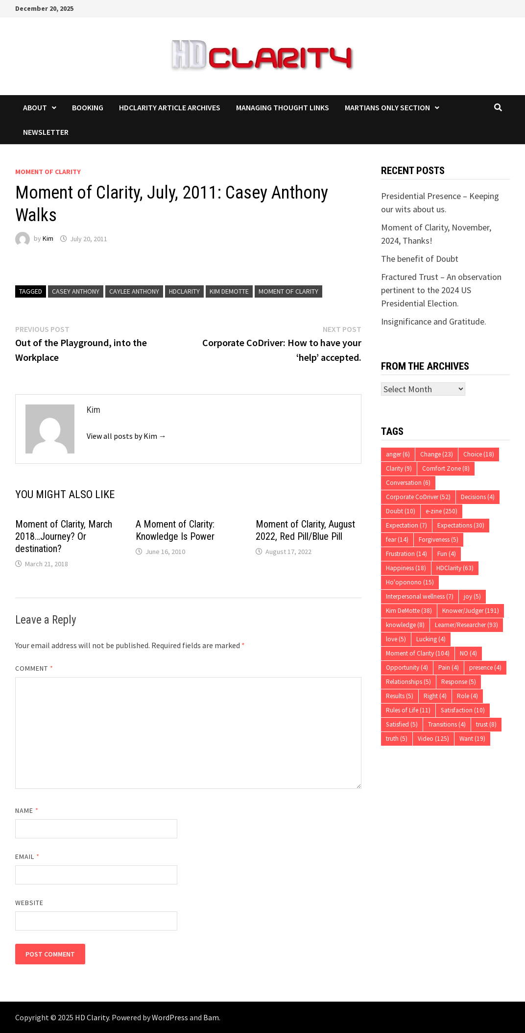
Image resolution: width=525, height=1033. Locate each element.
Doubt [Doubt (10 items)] (400, 511)
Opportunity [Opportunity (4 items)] (407, 667)
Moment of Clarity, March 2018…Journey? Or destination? (63, 536)
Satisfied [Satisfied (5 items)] (402, 724)
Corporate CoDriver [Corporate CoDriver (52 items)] (418, 497)
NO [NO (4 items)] (468, 653)
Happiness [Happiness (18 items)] (406, 568)
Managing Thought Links (282, 107)
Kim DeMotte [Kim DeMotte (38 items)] (409, 610)
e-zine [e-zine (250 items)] (441, 511)
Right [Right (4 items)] (435, 696)
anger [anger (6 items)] (398, 454)
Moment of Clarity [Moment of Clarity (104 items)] (418, 653)
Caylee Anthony (134, 291)
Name (27, 810)
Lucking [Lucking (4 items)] (431, 639)
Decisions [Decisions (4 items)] (478, 497)
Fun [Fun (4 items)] (446, 554)
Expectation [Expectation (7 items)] (406, 525)
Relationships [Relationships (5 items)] (408, 682)
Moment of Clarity (48, 171)
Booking (87, 107)
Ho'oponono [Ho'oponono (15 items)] (410, 582)
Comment (34, 668)
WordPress (170, 1017)
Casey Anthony (75, 291)
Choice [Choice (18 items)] (478, 454)
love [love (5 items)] (396, 639)
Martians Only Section (387, 107)
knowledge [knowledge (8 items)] (405, 625)
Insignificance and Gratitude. (433, 321)
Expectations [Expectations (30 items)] (460, 525)
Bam (211, 1017)
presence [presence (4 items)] (485, 667)
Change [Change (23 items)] (436, 454)
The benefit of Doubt (419, 258)
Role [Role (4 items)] (467, 696)
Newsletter (46, 132)
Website (29, 902)
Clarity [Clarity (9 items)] (399, 468)
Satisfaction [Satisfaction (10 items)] (463, 710)
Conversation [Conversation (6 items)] (408, 483)
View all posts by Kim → (127, 436)
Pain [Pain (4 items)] (448, 667)
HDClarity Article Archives (169, 107)
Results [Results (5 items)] (399, 696)
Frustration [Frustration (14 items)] (406, 554)
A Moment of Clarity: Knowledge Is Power (175, 530)
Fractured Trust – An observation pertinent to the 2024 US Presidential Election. (441, 290)
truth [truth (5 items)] (396, 738)
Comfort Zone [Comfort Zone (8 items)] (446, 468)
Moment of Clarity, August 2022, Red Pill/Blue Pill (305, 530)
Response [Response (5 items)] (458, 682)
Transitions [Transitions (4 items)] (447, 724)
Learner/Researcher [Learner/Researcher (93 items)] (466, 625)
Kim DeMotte (229, 291)
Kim (48, 238)
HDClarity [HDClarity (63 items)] (455, 568)
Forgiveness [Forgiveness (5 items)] (438, 539)
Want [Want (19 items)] (472, 738)
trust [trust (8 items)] (486, 724)
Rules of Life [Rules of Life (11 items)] (408, 710)
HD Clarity (92, 1017)
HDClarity (184, 291)
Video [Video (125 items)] (433, 738)
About (35, 107)
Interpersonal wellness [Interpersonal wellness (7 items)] (419, 596)
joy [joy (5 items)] (472, 596)
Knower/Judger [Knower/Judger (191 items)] (470, 610)
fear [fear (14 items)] (397, 539)
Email (27, 856)
